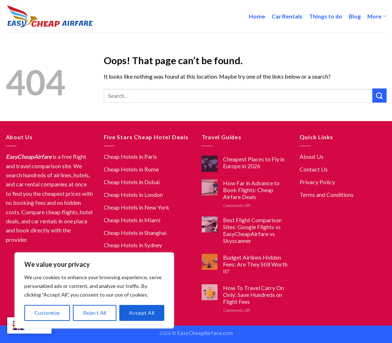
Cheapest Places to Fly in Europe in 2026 (254, 162)
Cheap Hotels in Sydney (133, 244)
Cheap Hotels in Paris (130, 156)
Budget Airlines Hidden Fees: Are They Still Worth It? (255, 264)
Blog (355, 16)
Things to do (325, 16)
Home (257, 16)
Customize (47, 313)
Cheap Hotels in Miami (132, 219)
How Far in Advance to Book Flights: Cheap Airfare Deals (251, 189)
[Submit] (379, 95)
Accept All (141, 313)
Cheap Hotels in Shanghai (135, 232)
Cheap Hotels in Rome (131, 169)
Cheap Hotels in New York (136, 207)
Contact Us (314, 169)
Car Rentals (287, 16)
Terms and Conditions (327, 194)
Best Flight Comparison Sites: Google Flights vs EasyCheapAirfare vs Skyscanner (252, 230)
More (376, 16)
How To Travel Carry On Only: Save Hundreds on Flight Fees (253, 294)
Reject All (94, 313)
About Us (311, 156)
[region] (94, 290)
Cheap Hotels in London (133, 194)
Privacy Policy (317, 181)
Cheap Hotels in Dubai (132, 181)
